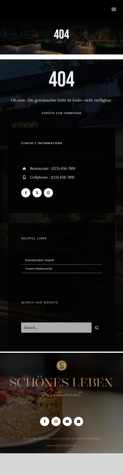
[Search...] (56, 329)
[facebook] (25, 192)
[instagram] (48, 192)
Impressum (69, 445)
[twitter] (37, 192)
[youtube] (67, 421)
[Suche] (97, 329)
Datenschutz (54, 445)
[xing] (78, 421)
